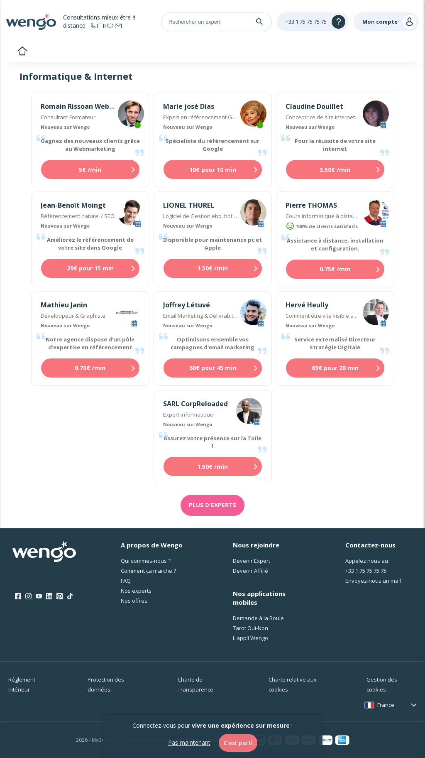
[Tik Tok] (70, 596)
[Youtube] (39, 596)
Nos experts (136, 590)
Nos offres (134, 600)
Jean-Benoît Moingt (73, 205)
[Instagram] (28, 596)
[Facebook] (18, 596)
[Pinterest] (59, 596)
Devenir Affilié (250, 570)
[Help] (313, 21)
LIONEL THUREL (188, 205)
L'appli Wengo (250, 638)
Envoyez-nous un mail (373, 580)
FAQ (126, 580)
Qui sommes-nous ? (146, 560)
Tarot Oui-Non (250, 628)
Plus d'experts (212, 505)
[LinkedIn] (49, 596)
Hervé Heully (307, 304)
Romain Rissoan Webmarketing (93, 106)
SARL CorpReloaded (195, 403)
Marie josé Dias (188, 106)
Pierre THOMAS (311, 205)
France (385, 705)
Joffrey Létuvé (186, 304)
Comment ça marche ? (148, 570)
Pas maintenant (189, 742)
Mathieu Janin (64, 304)
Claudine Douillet (314, 106)
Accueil (22, 52)
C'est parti (238, 743)
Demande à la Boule (258, 618)
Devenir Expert (251, 560)
